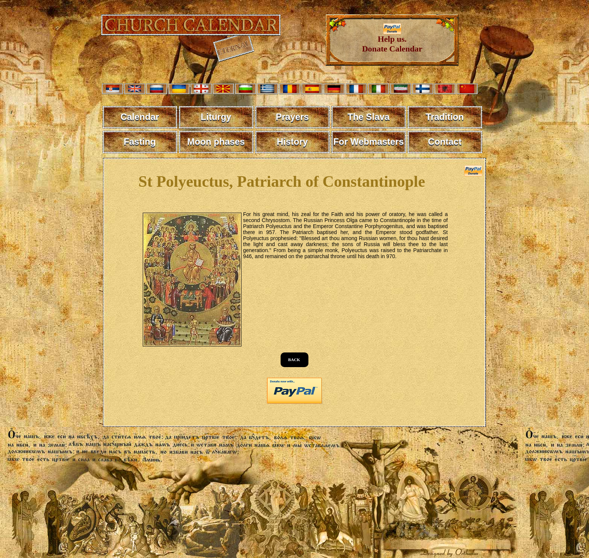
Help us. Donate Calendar (392, 40)
